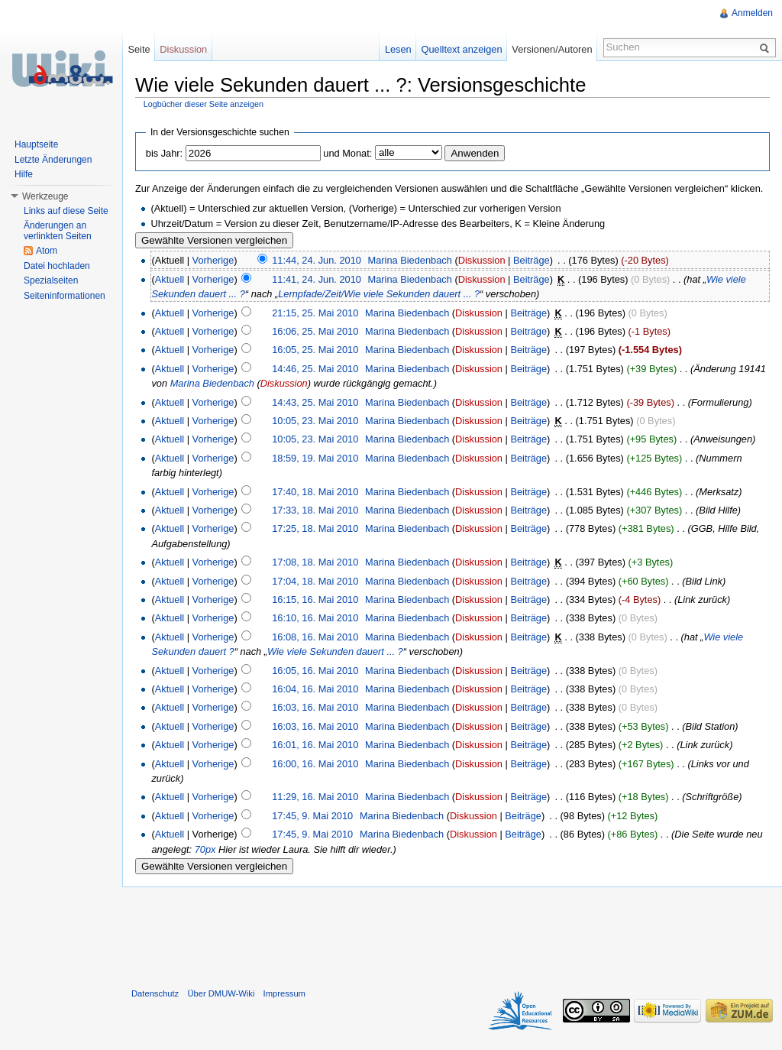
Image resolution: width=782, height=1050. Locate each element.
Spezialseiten (51, 280)
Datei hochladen (57, 266)
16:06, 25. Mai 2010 (315, 331)
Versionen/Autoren (552, 49)
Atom (46, 250)
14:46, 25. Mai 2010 (315, 368)
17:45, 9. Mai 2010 (312, 816)
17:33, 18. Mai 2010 (315, 510)
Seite (139, 49)
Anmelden (752, 13)
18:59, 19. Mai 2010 (315, 458)
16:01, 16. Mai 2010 (315, 744)
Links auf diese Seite (66, 211)
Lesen (398, 49)
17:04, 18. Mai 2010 (315, 581)
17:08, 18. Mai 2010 (315, 562)
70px (205, 849)
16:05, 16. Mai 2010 (315, 670)
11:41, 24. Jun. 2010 (316, 279)
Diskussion (482, 260)
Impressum (284, 993)
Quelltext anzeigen (462, 49)
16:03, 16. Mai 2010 (315, 707)
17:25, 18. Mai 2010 (315, 528)
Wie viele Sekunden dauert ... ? (335, 651)
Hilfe (24, 174)
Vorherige (213, 260)
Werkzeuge (45, 196)
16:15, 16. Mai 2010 (315, 599)
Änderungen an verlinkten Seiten (58, 230)
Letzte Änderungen (53, 159)
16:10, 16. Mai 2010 (315, 618)
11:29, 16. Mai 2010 (315, 796)
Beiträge (531, 260)
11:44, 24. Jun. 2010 (316, 260)
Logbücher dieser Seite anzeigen (203, 104)
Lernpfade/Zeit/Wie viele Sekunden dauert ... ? (379, 294)
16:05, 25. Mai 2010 (315, 349)
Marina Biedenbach (410, 260)
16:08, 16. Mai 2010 (315, 637)
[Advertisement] (452, 933)
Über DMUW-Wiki (220, 993)
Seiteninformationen (64, 295)
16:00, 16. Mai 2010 (315, 764)
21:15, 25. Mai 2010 (315, 313)
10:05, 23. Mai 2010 (315, 420)
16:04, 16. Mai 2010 (315, 689)
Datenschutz (155, 993)
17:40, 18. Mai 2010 (315, 491)
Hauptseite (36, 144)
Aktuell (169, 279)
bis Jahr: (164, 153)
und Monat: (347, 153)
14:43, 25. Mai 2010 (315, 402)
